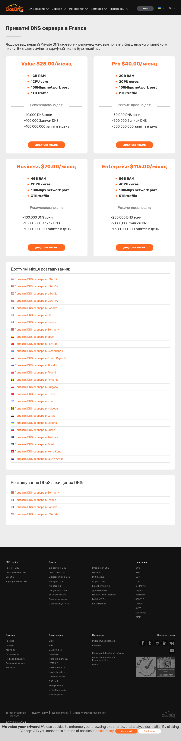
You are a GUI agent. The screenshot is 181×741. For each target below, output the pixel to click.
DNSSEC (96, 572)
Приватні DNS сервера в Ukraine (34, 423)
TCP (137, 581)
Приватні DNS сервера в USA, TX (34, 279)
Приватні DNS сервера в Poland (33, 372)
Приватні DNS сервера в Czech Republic (39, 358)
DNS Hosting (37, 9)
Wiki (51, 645)
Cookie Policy (60, 713)
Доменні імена (99, 590)
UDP (137, 577)
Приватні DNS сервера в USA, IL (34, 293)
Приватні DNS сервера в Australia (35, 437)
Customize (149, 731)
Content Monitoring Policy (89, 713)
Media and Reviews (15, 659)
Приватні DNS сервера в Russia (33, 430)
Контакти (10, 650)
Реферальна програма (103, 641)
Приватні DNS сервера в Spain (33, 336)
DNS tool (53, 681)
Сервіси (57, 9)
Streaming (140, 612)
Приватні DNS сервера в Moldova (34, 408)
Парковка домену (58, 599)
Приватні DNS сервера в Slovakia (34, 365)
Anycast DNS (98, 581)
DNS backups (99, 577)
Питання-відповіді (58, 659)
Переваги (54, 654)
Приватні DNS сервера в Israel (32, 401)
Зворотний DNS (57, 572)
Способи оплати (57, 676)
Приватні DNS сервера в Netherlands (37, 351)
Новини (10, 645)
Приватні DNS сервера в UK (31, 315)
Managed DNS (56, 581)
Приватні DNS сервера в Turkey (33, 394)
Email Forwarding (101, 586)
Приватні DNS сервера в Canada (34, 308)
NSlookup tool (56, 694)
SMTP (138, 608)
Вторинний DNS (100, 568)
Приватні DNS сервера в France (33, 322)
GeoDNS (10, 577)
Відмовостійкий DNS (59, 577)
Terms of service (16, 713)
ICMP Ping (140, 586)
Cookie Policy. (104, 731)
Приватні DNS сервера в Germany (35, 329)
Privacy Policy (39, 713)
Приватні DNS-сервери (104, 594)
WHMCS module (57, 667)
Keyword (139, 590)
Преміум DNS (12, 568)
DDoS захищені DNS (16, 572)
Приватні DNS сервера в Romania (34, 379)
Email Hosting (99, 603)
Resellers (96, 645)
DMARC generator (58, 690)
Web (137, 572)
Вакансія (10, 667)
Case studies (55, 650)
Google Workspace (58, 590)
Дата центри (12, 654)
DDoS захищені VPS (59, 603)
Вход (145, 8)
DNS (137, 568)
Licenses (13, 716)
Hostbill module (57, 672)
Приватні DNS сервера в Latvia (33, 415)
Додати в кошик (46, 145)
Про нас (10, 641)
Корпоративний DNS (16, 581)
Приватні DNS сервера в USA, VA (34, 300)
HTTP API (53, 663)
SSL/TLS (139, 599)
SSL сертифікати (57, 594)
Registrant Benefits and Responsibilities (104, 658)
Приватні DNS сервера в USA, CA (34, 286)
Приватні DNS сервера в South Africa (37, 459)
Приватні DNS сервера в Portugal (34, 344)
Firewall (139, 603)
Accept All (126, 731)
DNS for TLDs (99, 599)
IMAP (138, 617)
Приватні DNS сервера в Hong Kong (36, 451)
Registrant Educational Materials (108, 653)
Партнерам (117, 9)
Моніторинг (76, 9)
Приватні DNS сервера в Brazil (32, 444)
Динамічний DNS (57, 568)
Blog (51, 641)
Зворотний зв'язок (15, 663)
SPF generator (56, 685)
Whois (95, 664)
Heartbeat (140, 594)
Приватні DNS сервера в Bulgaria (34, 387)
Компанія (97, 9)
